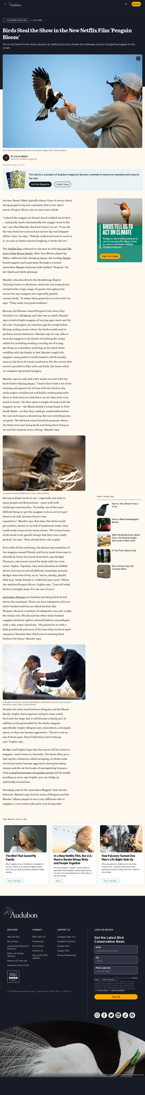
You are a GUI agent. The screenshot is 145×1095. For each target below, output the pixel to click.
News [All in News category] (58, 881)
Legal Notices (42, 991)
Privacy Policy (55, 991)
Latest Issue (62, 184)
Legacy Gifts (63, 950)
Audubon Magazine (17, 20)
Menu (5, 4)
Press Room (38, 946)
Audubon (15, 4)
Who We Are (13, 937)
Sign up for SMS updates (40, 956)
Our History (13, 941)
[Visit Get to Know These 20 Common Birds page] (119, 571)
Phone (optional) (103, 968)
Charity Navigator (13, 977)
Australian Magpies (14, 597)
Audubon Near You (66, 937)
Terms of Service (108, 980)
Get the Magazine (40, 184)
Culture (38, 20)
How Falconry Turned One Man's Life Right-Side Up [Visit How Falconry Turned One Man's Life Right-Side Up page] (121, 854)
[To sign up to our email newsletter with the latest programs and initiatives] (116, 949)
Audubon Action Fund (18, 965)
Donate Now (63, 946)
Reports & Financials (17, 960)
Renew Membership (66, 955)
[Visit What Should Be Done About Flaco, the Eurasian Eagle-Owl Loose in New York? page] (119, 540)
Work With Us (39, 937)
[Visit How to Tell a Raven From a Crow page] (119, 509)
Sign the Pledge (110, 256)
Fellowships (38, 941)
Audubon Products (66, 941)
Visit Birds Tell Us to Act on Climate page (119, 230)
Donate (136, 4)
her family (64, 258)
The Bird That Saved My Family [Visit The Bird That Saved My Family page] (25, 854)
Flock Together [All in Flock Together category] (14, 881)
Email (98, 947)
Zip (97, 957)
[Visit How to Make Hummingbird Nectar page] (119, 524)
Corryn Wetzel (21, 156)
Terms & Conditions (118, 990)
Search (126, 3)
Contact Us (37, 950)
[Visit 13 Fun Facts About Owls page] (119, 556)
